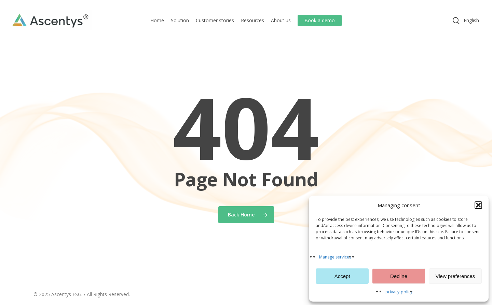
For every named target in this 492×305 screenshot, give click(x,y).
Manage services (335, 257)
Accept (342, 276)
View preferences (455, 276)
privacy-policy (398, 292)
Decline (398, 276)
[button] (478, 205)
